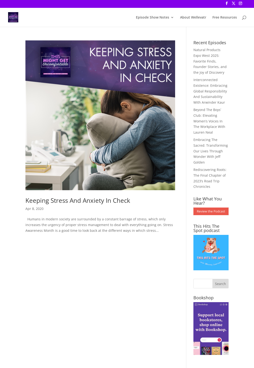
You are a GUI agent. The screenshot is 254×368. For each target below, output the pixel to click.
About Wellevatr (193, 17)
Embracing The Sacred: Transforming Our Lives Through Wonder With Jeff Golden (210, 151)
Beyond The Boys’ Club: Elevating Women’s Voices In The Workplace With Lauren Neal (209, 121)
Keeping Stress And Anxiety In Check (77, 200)
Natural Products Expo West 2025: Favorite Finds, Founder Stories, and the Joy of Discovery (210, 61)
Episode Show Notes (152, 17)
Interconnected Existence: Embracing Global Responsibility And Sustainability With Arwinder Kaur (210, 91)
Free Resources (224, 17)
